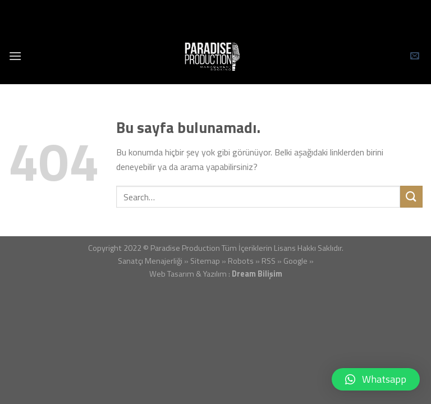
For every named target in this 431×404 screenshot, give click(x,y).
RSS (269, 261)
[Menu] (15, 56)
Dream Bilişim (257, 274)
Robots (241, 261)
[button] (376, 379)
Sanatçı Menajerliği (150, 261)
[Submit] (411, 197)
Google (295, 261)
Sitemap (205, 261)
